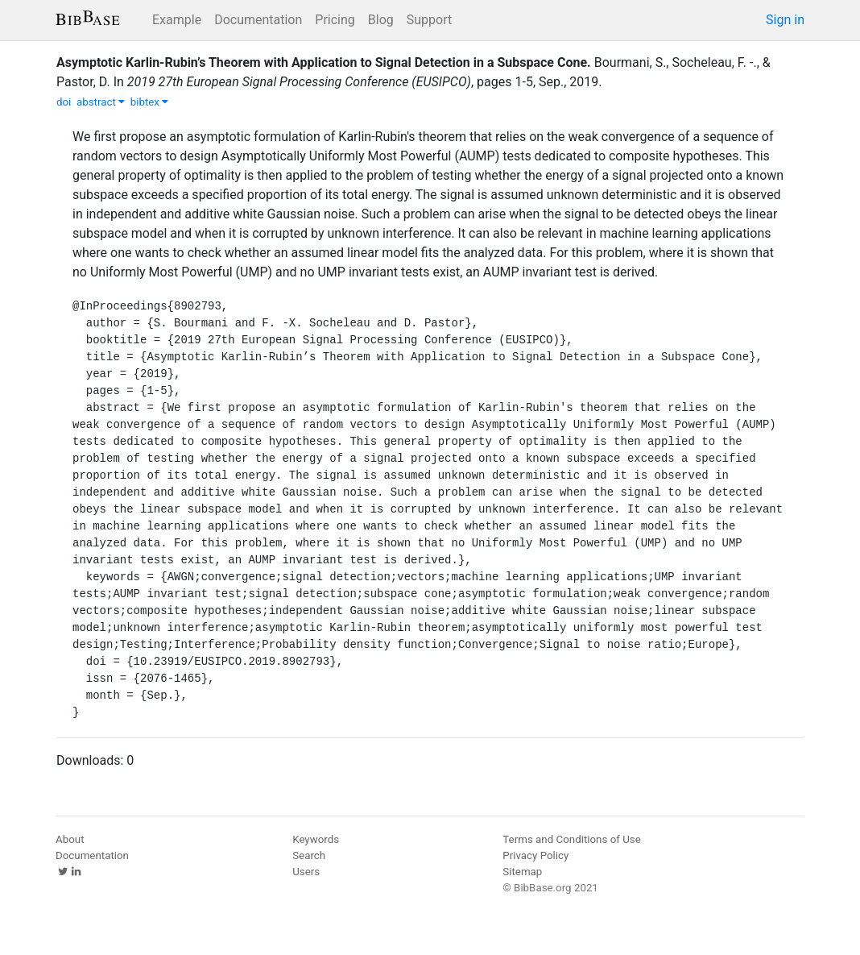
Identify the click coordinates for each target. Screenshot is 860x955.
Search (308, 855)
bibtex (149, 102)
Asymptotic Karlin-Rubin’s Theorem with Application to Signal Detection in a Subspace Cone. (323, 62)
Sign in (785, 19)
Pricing (335, 19)
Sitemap (522, 872)
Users (306, 872)
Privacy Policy (535, 855)
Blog (381, 19)
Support (429, 19)
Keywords (315, 839)
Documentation (258, 19)
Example (176, 19)
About (70, 839)
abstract (100, 102)
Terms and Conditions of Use (571, 839)
